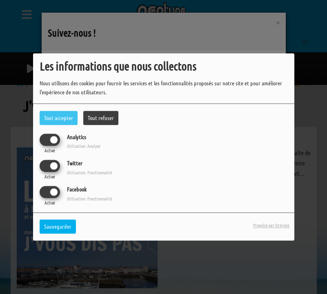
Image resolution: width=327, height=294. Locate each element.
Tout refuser (101, 117)
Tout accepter (58, 117)
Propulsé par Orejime (271, 225)
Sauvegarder (57, 226)
